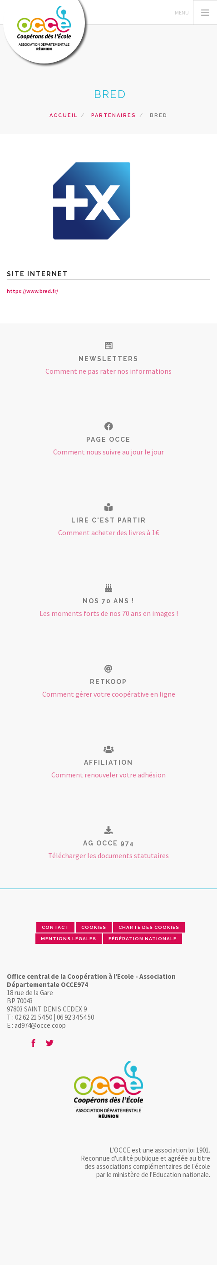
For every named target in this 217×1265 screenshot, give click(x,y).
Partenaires (113, 115)
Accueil (63, 115)
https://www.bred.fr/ (32, 291)
